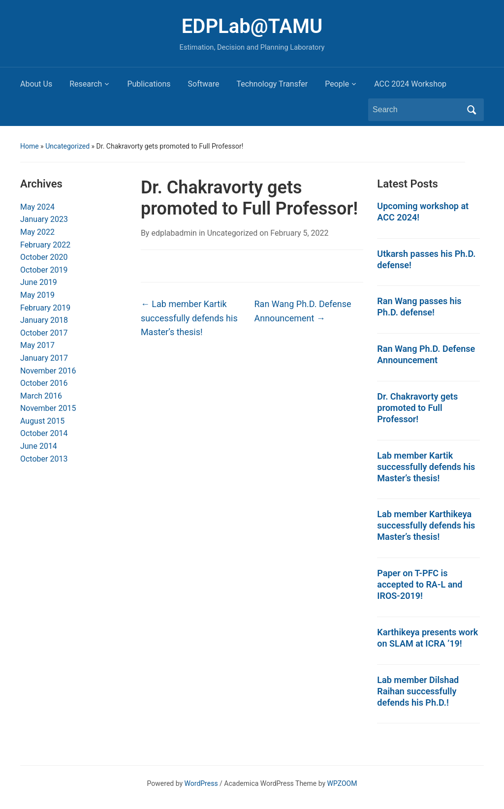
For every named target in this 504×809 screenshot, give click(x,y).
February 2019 (45, 307)
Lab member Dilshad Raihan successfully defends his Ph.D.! (418, 691)
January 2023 (44, 219)
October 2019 (43, 270)
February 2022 (45, 244)
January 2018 (44, 320)
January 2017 (44, 358)
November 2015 (48, 408)
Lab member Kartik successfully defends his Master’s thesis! (189, 318)
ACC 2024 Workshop (410, 84)
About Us (36, 84)
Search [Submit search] (471, 110)
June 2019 (38, 282)
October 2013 (43, 459)
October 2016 (43, 383)
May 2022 (37, 232)
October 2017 (43, 333)
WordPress (201, 783)
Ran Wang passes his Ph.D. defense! (419, 306)
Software (204, 84)
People (337, 84)
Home (29, 146)
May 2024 (37, 207)
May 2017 (37, 345)
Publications (148, 84)
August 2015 (42, 421)
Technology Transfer (272, 84)
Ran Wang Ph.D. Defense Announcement (302, 311)
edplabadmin (174, 233)
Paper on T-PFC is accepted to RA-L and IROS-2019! (419, 584)
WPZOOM (342, 783)
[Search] (417, 110)
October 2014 (43, 433)
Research (85, 84)
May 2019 (37, 295)
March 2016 (41, 396)
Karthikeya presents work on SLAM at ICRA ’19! (427, 638)
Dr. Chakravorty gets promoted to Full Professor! (417, 407)
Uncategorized (67, 146)
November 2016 (48, 370)
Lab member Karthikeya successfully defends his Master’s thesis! (426, 525)
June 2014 (38, 446)
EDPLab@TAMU (252, 26)
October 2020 (43, 257)
